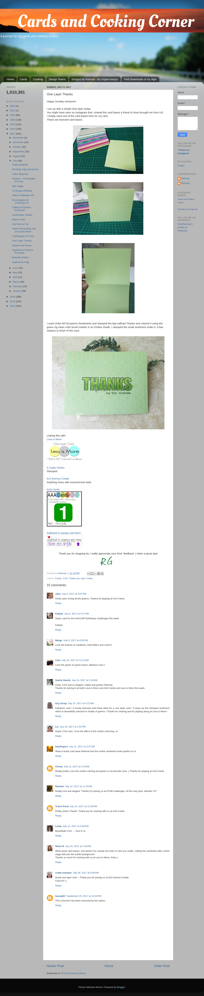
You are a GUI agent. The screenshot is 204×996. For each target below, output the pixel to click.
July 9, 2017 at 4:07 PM (74, 594)
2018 (13, 129)
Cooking (38, 79)
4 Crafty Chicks (56, 467)
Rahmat (185, 178)
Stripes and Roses (21, 245)
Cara (57, 660)
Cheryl (59, 766)
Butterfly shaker (20, 257)
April (15, 277)
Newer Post (55, 966)
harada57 (60, 896)
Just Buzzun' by (20, 224)
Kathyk (59, 613)
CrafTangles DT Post (23, 236)
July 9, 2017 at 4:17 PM (76, 613)
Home (10, 79)
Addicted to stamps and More (64, 533)
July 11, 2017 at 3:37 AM (82, 746)
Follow (181, 165)
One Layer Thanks (22, 240)
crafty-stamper (63, 872)
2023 (13, 106)
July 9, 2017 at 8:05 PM (75, 640)
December (18, 137)
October (17, 146)
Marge (58, 640)
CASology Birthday (22, 190)
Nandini (59, 786)
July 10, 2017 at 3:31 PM (72, 726)
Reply (58, 603)
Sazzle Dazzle (63, 680)
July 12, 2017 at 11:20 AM (78, 786)
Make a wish (18, 219)
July (15, 160)
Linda (58, 826)
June (15, 268)
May (15, 272)
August (17, 156)
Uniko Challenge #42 (23, 195)
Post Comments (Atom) (73, 973)
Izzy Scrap (61, 703)
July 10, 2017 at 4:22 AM (81, 703)
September (19, 151)
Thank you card (77, 578)
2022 (13, 110)
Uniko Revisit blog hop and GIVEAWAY (24, 230)
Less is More (54, 439)
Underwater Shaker (22, 215)
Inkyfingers (61, 746)
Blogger (121, 987)
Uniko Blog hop (20, 174)
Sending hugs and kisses (25, 169)
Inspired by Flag (20, 262)
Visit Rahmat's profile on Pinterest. (185, 227)
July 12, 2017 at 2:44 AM (77, 766)
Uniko (90, 578)
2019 (13, 124)
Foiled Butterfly (20, 164)
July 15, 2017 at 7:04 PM (78, 846)
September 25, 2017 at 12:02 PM (84, 896)
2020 (13, 119)
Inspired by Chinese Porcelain (22, 251)
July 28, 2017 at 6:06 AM (86, 872)
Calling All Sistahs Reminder (21, 208)
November (18, 142)
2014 (13, 306)
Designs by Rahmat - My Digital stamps (95, 79)
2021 (13, 115)
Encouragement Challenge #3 (20, 201)
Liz (57, 726)
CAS (65, 578)
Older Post (162, 966)
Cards (23, 79)
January (17, 291)
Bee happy (18, 186)
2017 (13, 133)
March (16, 281)
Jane (58, 594)
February (18, 286)
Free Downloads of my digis (140, 79)
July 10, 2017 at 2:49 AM (84, 680)
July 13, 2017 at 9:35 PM (75, 826)
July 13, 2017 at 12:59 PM (83, 806)
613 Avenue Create (58, 478)
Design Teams (57, 79)
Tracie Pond (62, 806)
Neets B (59, 846)
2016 (13, 296)
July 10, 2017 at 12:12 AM (75, 660)
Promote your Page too (187, 209)
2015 (13, 301)
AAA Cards (53, 489)
